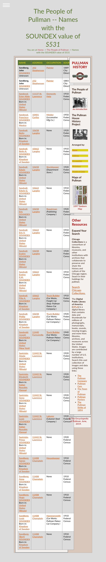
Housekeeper (53, 458)
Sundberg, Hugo (24, 496)
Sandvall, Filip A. (23, 296)
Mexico (22, 125)
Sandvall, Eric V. (23, 231)
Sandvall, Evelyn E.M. (23, 274)
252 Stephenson (38, 82)
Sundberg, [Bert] (24, 535)
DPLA (75, 306)
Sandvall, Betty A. (23, 150)
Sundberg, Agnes (24, 459)
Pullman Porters (82, 398)
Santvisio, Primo (24, 438)
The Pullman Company (82, 378)
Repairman (51, 209)
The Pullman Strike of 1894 (82, 406)
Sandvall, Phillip (23, 315)
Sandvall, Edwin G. (23, 189)
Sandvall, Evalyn (23, 252)
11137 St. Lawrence (37, 95)
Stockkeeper (52, 167)
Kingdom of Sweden (24, 142)
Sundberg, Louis (24, 517)
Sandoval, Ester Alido (24, 95)
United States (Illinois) (23, 107)
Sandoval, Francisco (24, 116)
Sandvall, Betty (23, 131)
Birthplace (76, 166)
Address (75, 156)
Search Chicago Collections (78, 290)
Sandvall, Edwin (23, 168)
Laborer (50, 416)
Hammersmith (53, 515)
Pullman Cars (82, 384)
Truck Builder (53, 295)
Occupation (77, 161)
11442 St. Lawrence (37, 354)
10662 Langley (36, 150)
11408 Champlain (37, 459)
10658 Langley (36, 131)
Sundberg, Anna (24, 477)
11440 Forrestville (38, 333)
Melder (50, 114)
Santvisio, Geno (24, 396)
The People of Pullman (58, 49)
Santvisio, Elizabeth (24, 375)
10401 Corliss (35, 116)
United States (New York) (24, 345)
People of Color (78, 172)
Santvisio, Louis (24, 417)
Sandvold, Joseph (24, 333)
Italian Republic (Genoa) (23, 387)
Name (74, 150)
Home (41, 49)
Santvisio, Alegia (24, 354)
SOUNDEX (24, 73)
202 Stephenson (38, 69)
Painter (50, 67)
